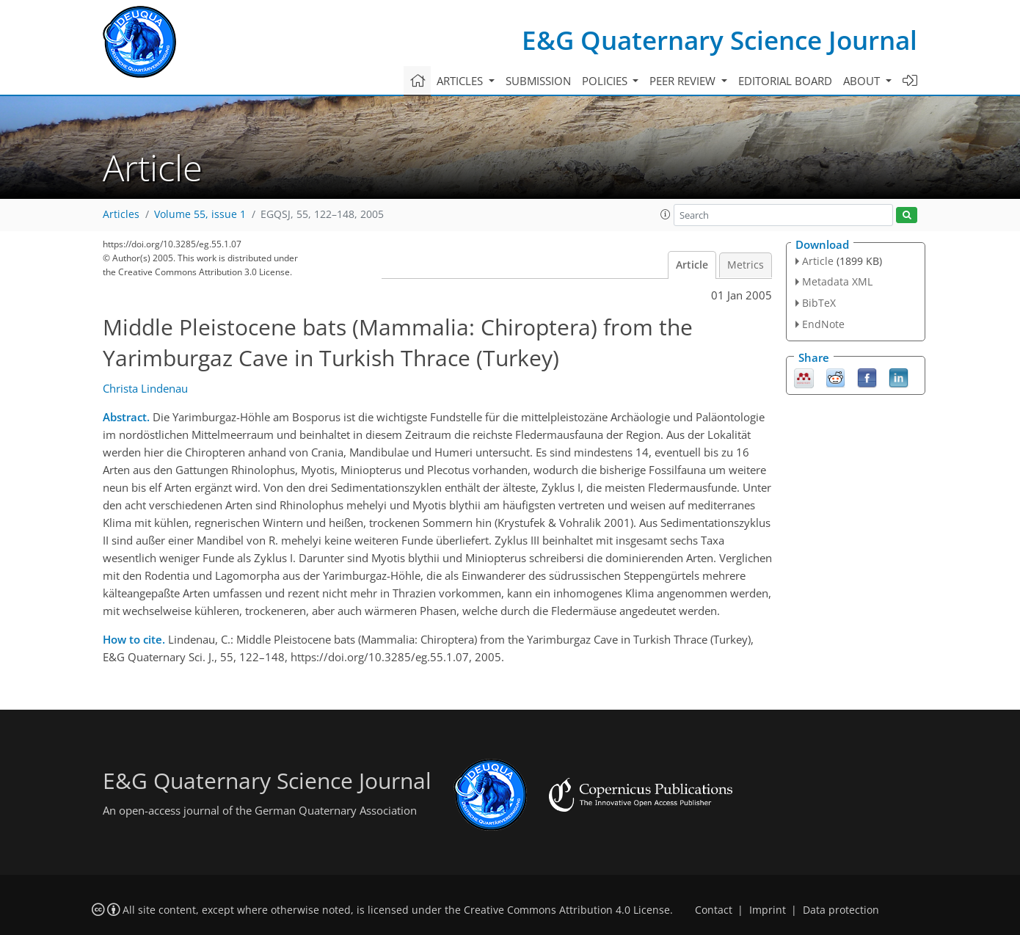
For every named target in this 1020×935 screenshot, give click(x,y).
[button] (665, 214)
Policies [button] (606, 80)
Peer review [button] (683, 80)
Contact (713, 910)
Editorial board (785, 80)
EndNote (823, 324)
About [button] (863, 80)
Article (692, 265)
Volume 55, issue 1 (200, 214)
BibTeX (819, 303)
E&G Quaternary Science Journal (719, 40)
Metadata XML (837, 281)
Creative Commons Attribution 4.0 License (567, 910)
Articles (121, 214)
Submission (538, 80)
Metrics (745, 265)
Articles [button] (461, 80)
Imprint (767, 910)
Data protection (841, 910)
